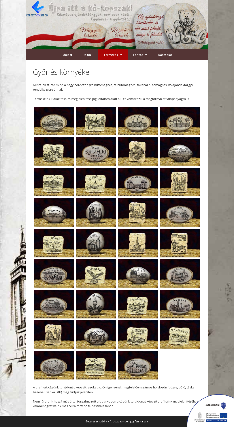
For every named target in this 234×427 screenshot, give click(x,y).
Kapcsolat (165, 55)
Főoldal (67, 55)
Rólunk (88, 55)
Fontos (143, 54)
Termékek (115, 54)
